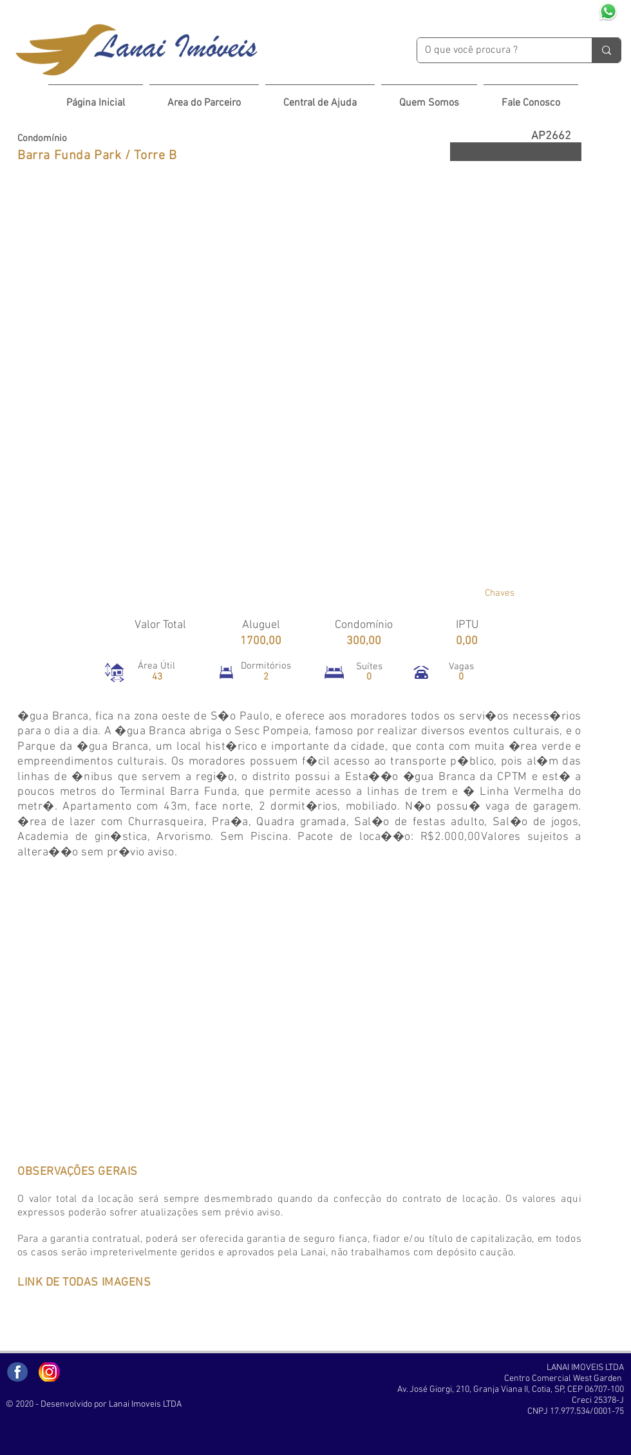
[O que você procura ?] (495, 50)
